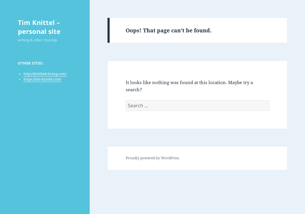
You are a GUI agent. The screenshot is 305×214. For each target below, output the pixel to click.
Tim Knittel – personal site (39, 27)
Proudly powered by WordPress (152, 157)
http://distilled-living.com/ (45, 73)
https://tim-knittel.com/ (42, 79)
